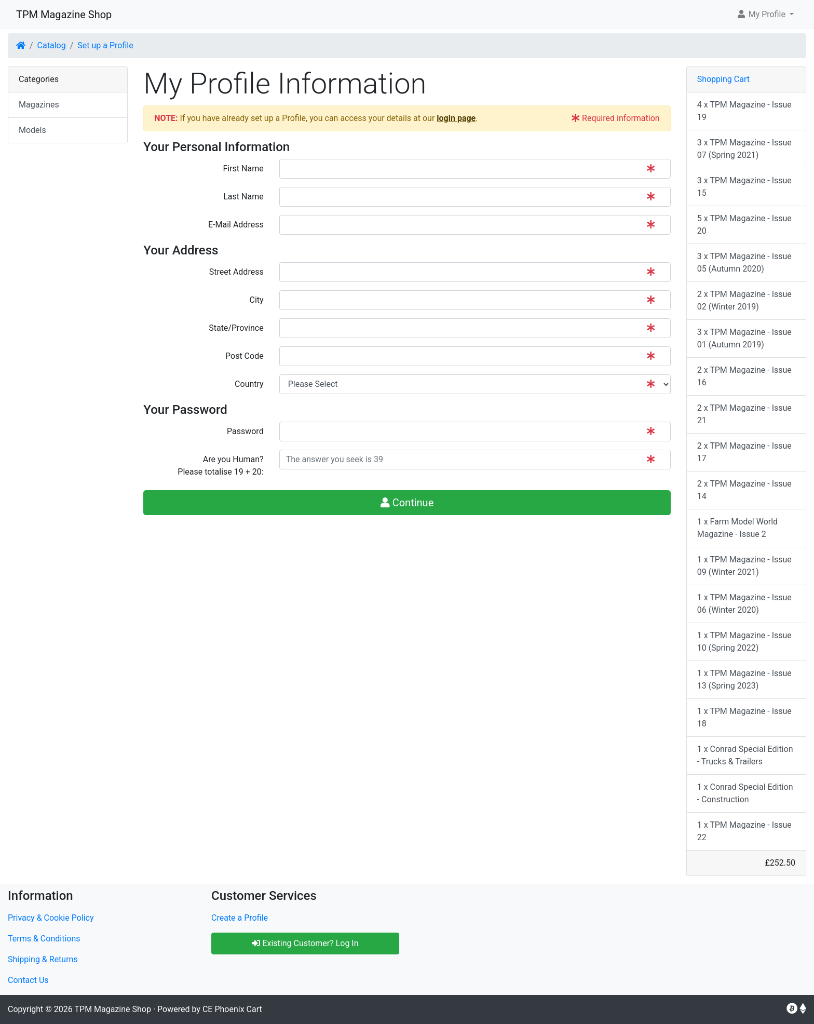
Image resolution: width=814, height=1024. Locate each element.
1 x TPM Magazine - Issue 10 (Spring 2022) (744, 641)
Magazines (39, 105)
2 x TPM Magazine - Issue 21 (744, 414)
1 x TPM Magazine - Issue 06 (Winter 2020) (744, 603)
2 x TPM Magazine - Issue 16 (744, 376)
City (257, 300)
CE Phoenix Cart (232, 1009)
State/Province (236, 328)
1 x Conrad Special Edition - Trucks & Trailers (745, 755)
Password (245, 431)
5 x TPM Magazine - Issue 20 (744, 224)
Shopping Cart (723, 79)
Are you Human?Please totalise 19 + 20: (220, 465)
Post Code (244, 356)
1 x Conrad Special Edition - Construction (745, 793)
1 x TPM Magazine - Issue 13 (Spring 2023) (744, 679)
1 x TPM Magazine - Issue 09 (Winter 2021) (744, 566)
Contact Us (28, 980)
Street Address (236, 272)
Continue (407, 502)
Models (32, 130)
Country (249, 384)
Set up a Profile (105, 45)
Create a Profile (239, 918)
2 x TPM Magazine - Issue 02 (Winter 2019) (744, 300)
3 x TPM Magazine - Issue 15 (744, 187)
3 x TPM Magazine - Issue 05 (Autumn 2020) (744, 262)
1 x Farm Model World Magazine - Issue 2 (737, 528)
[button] (765, 14)
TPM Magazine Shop (64, 14)
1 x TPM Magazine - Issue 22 (744, 831)
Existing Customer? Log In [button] (305, 943)
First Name (243, 168)
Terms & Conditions (44, 939)
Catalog (51, 45)
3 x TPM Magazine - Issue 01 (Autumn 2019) (744, 338)
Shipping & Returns (43, 959)
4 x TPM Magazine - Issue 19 (744, 111)
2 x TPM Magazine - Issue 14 (744, 490)
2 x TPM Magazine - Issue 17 (744, 452)
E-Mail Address (236, 225)
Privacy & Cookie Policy (51, 918)
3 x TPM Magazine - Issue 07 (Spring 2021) (744, 149)
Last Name (243, 196)
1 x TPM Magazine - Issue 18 (744, 717)
